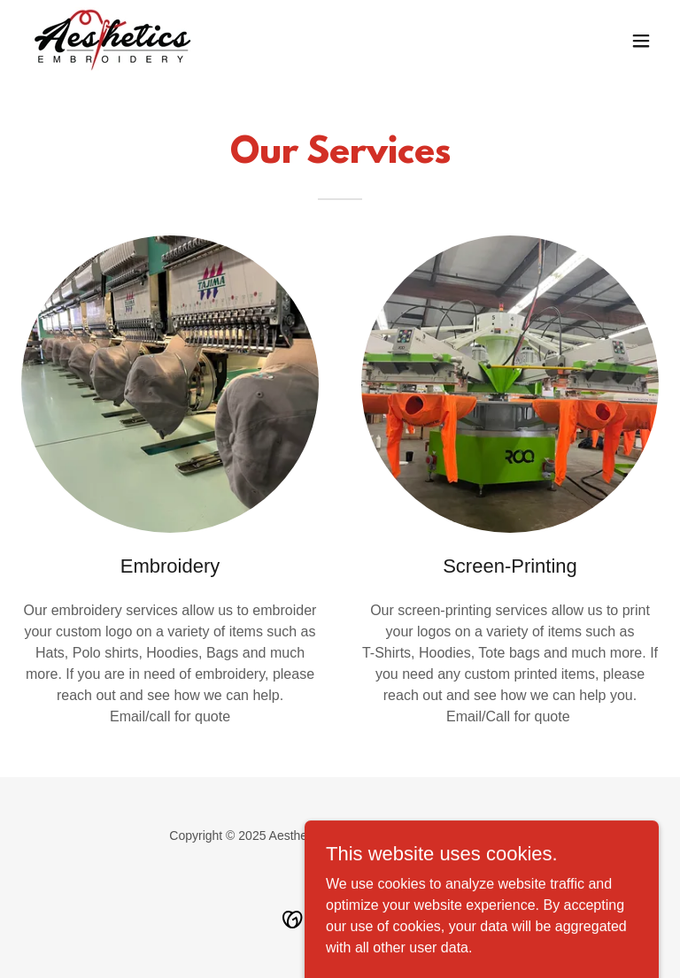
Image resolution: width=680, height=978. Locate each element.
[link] (112, 40)
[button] (641, 40)
